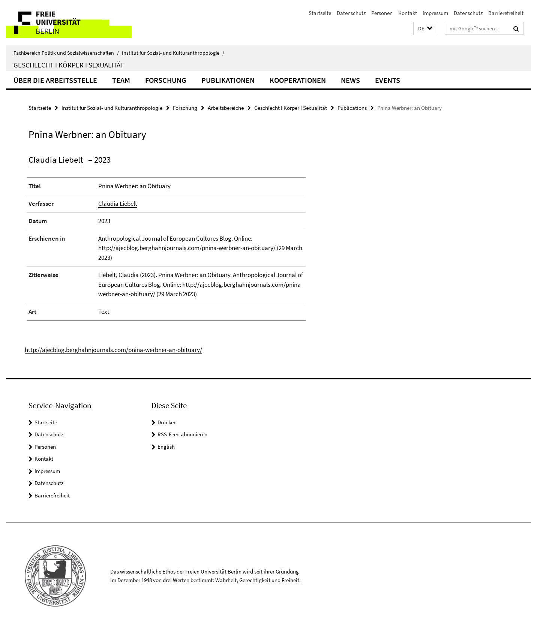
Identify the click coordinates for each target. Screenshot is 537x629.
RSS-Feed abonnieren (182, 434)
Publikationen (228, 80)
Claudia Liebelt (55, 159)
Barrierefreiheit (506, 12)
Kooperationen (298, 80)
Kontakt (407, 12)
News (350, 80)
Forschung (165, 80)
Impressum (435, 12)
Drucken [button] (167, 422)
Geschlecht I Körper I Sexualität (69, 64)
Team (121, 80)
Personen (382, 12)
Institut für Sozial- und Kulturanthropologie (173, 52)
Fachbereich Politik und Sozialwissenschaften (66, 52)
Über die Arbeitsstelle (55, 80)
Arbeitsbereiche (226, 107)
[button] (425, 29)
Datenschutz (351, 12)
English (166, 446)
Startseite (320, 12)
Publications (352, 107)
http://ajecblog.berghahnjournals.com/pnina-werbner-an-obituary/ (113, 350)
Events (387, 80)
